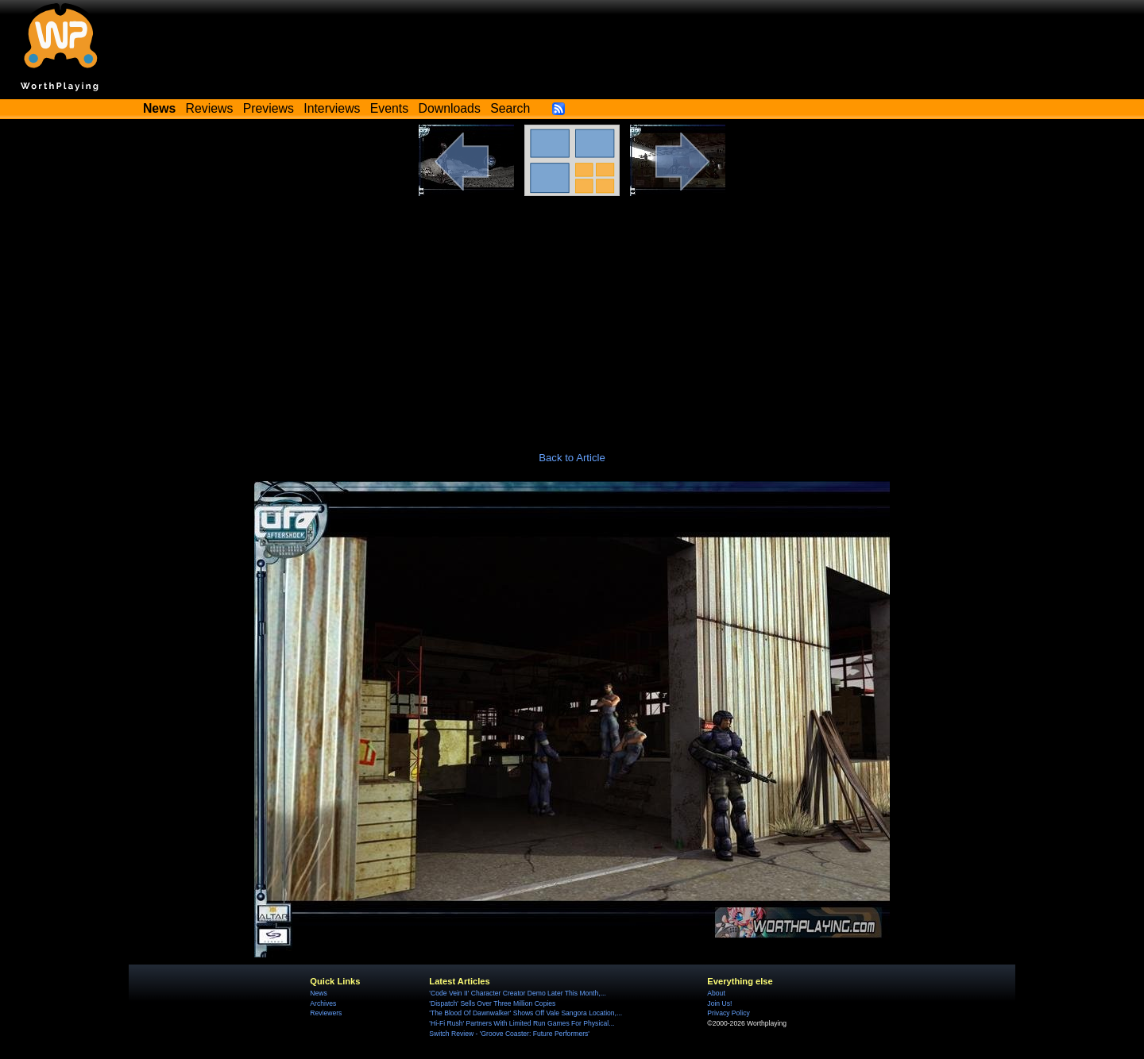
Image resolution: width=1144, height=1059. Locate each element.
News (318, 993)
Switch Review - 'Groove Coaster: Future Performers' (509, 1034)
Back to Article (572, 458)
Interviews (331, 108)
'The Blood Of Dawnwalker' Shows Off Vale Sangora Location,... (525, 1013)
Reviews (210, 108)
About (716, 993)
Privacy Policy (728, 1013)
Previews (268, 108)
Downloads (450, 108)
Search (510, 108)
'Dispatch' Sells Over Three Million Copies (492, 1003)
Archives (323, 1003)
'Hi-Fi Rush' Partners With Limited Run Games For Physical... (521, 1023)
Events (389, 108)
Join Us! (719, 1003)
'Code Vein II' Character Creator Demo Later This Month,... (517, 993)
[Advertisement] (572, 315)
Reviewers (326, 1013)
